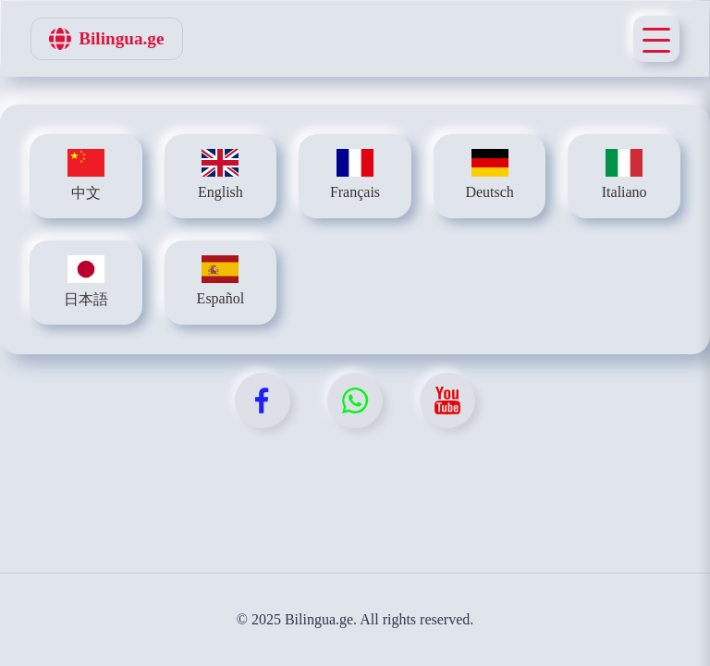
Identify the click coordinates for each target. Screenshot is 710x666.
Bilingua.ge (106, 39)
